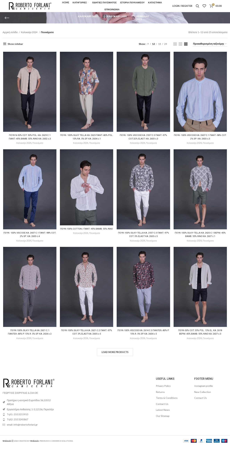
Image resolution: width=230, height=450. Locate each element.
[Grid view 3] (180, 47)
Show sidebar (15, 47)
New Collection (202, 395)
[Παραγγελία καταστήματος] (210, 47)
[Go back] (7, 21)
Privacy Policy (163, 389)
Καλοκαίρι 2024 (29, 36)
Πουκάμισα (38, 147)
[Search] (197, 7)
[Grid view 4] (185, 47)
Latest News (163, 413)
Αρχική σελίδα (10, 36)
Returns (160, 395)
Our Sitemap (163, 419)
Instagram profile (203, 389)
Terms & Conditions (167, 401)
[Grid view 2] (175, 47)
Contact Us (162, 407)
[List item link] (29, 418)
